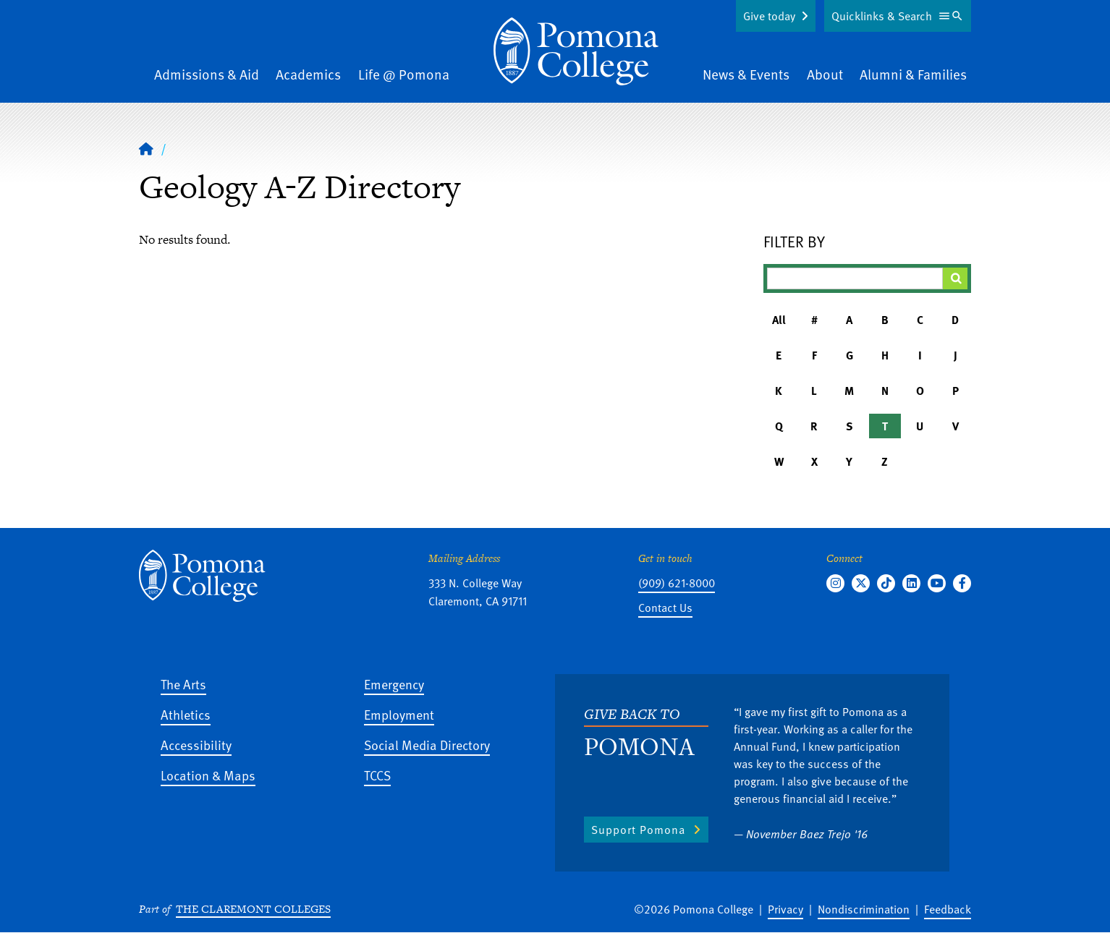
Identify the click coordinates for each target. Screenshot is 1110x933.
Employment (399, 714)
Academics (308, 74)
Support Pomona (638, 829)
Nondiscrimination (864, 909)
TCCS (377, 775)
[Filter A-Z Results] (855, 278)
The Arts (183, 684)
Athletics (186, 714)
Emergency (394, 684)
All (779, 319)
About (825, 74)
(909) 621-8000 (676, 583)
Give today (769, 16)
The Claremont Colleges (253, 908)
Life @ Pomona (403, 74)
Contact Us (665, 607)
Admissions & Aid (206, 74)
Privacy (785, 909)
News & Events (746, 74)
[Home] (575, 51)
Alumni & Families (913, 74)
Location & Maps (208, 775)
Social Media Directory (427, 744)
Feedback (947, 909)
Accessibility (196, 744)
